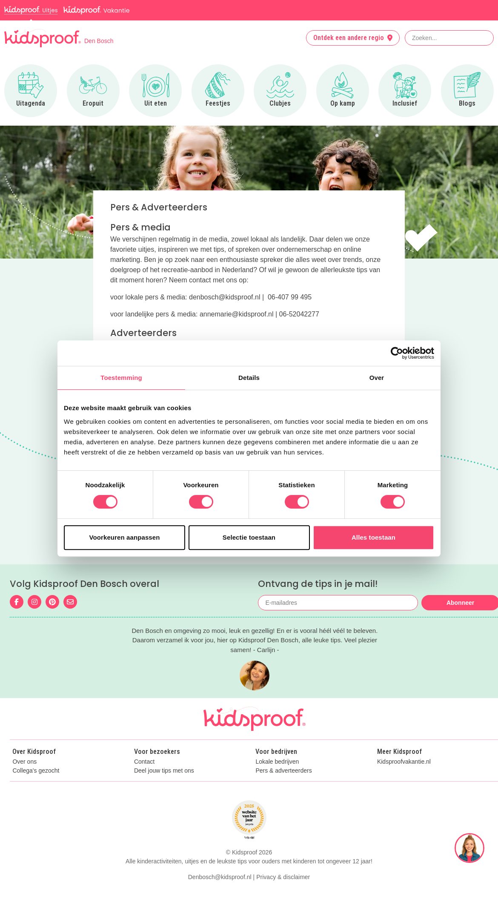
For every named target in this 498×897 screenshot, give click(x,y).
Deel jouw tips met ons (164, 771)
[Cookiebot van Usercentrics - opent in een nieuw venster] (397, 353)
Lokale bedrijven (277, 762)
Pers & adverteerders (283, 771)
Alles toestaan (373, 537)
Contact (144, 762)
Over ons (24, 762)
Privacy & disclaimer (283, 877)
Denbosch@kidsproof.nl (220, 877)
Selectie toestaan (249, 537)
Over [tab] (376, 377)
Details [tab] (249, 377)
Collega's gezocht (35, 771)
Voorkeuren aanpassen (124, 537)
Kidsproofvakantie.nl (404, 762)
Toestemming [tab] (121, 377)
